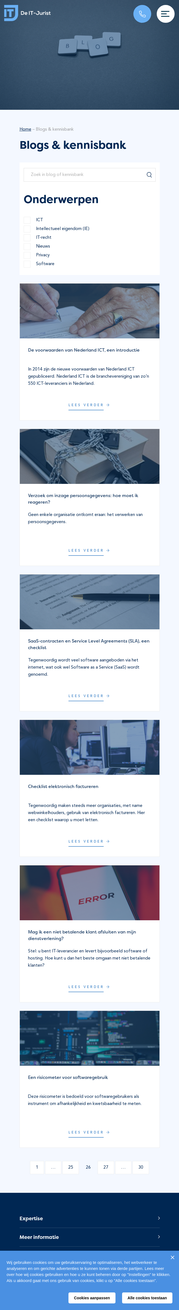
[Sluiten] (172, 1257)
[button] (90, 1218)
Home (25, 129)
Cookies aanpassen (92, 1298)
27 (105, 1167)
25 (70, 1167)
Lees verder (89, 405)
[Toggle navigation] (166, 14)
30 (140, 1167)
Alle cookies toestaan (147, 1298)
